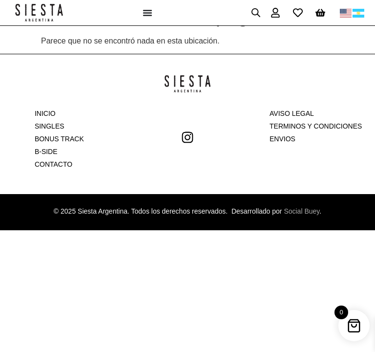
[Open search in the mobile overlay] (256, 12)
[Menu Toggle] (147, 13)
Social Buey (301, 211)
